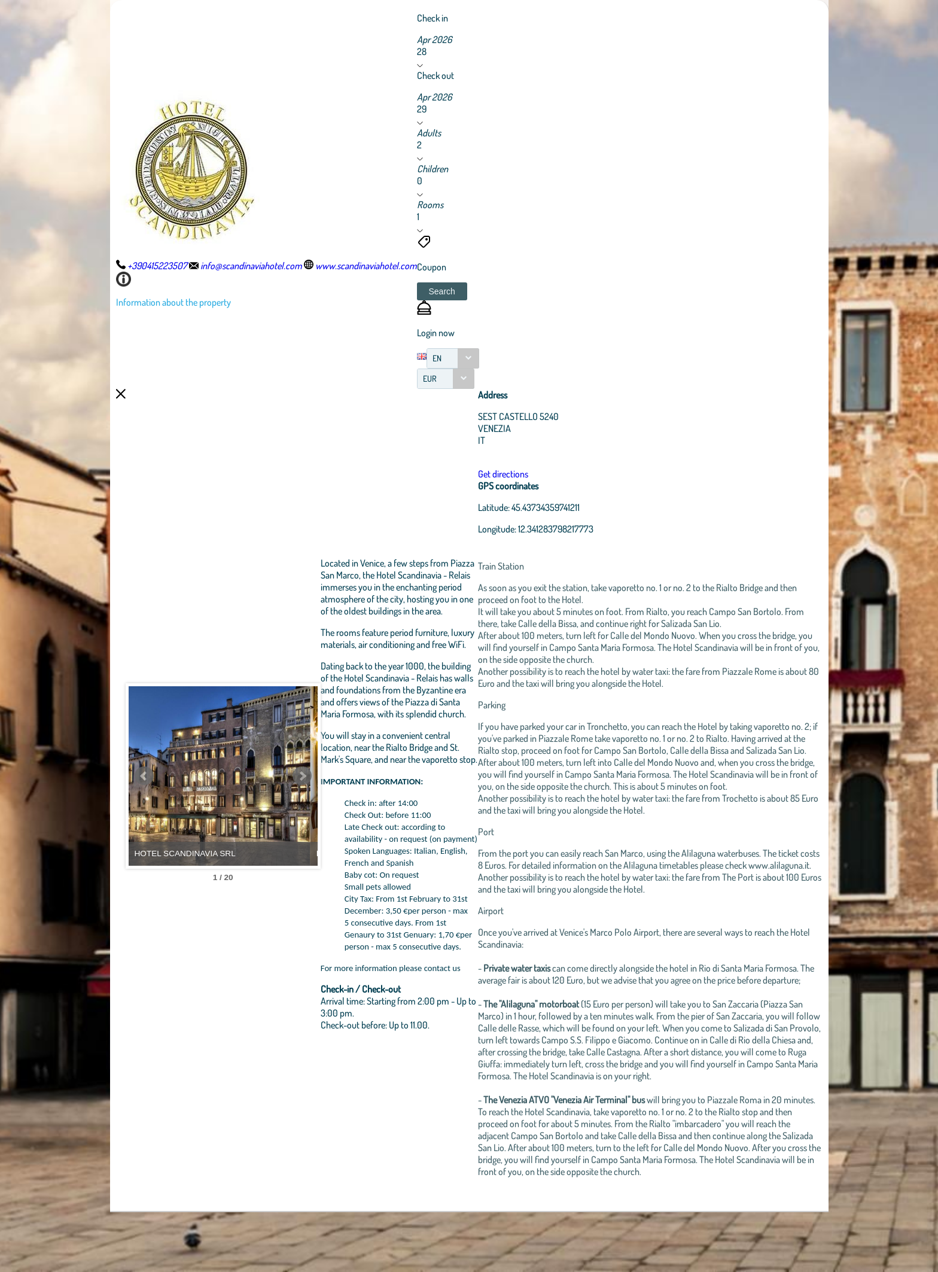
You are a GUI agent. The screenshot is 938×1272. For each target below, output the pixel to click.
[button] (442, 291)
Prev (144, 805)
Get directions (541, 474)
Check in (432, 18)
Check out (435, 75)
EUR (430, 378)
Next (352, 805)
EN (437, 358)
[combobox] (453, 358)
